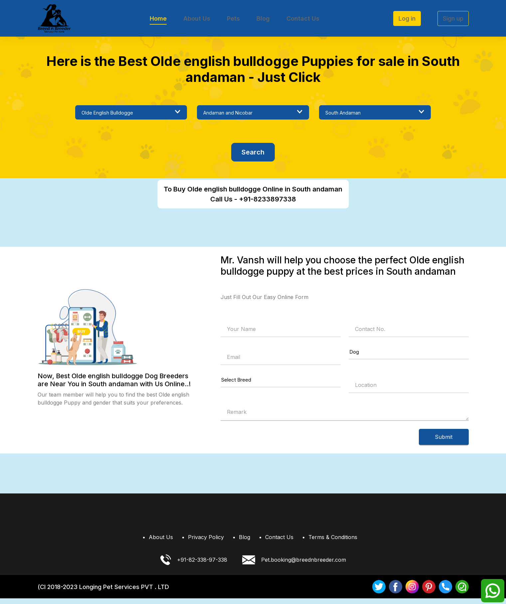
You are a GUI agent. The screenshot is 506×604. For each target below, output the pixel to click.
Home (158, 18)
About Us (196, 18)
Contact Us (302, 18)
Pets (233, 18)
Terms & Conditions (332, 542)
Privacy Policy (206, 542)
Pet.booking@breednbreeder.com (294, 565)
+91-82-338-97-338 (193, 565)
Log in (407, 18)
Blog (263, 18)
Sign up (453, 18)
